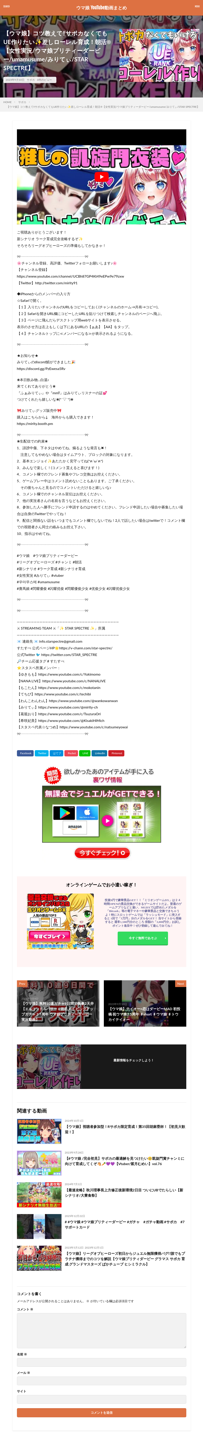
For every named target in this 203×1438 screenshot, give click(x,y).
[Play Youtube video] (101, 176)
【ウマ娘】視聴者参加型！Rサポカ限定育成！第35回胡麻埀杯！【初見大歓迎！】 (125, 1129)
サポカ (31, 79)
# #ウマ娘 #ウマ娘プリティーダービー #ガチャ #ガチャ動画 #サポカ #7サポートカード (125, 1224)
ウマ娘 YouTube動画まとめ (101, 8)
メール (23, 1372)
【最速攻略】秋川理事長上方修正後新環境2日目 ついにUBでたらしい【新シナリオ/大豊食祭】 (124, 1192)
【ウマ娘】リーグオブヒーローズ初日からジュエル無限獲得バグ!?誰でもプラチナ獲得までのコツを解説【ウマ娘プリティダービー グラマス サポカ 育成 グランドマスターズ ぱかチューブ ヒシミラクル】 (125, 1258)
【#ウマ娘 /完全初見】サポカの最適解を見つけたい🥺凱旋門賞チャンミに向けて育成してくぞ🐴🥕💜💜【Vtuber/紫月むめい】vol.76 (125, 1161)
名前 (22, 1354)
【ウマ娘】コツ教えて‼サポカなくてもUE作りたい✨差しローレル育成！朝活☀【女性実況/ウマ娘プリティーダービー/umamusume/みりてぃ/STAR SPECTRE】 (103, 106)
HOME (7, 102)
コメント (25, 1309)
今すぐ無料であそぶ (143, 938)
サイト (21, 1391)
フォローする (133, 1066)
